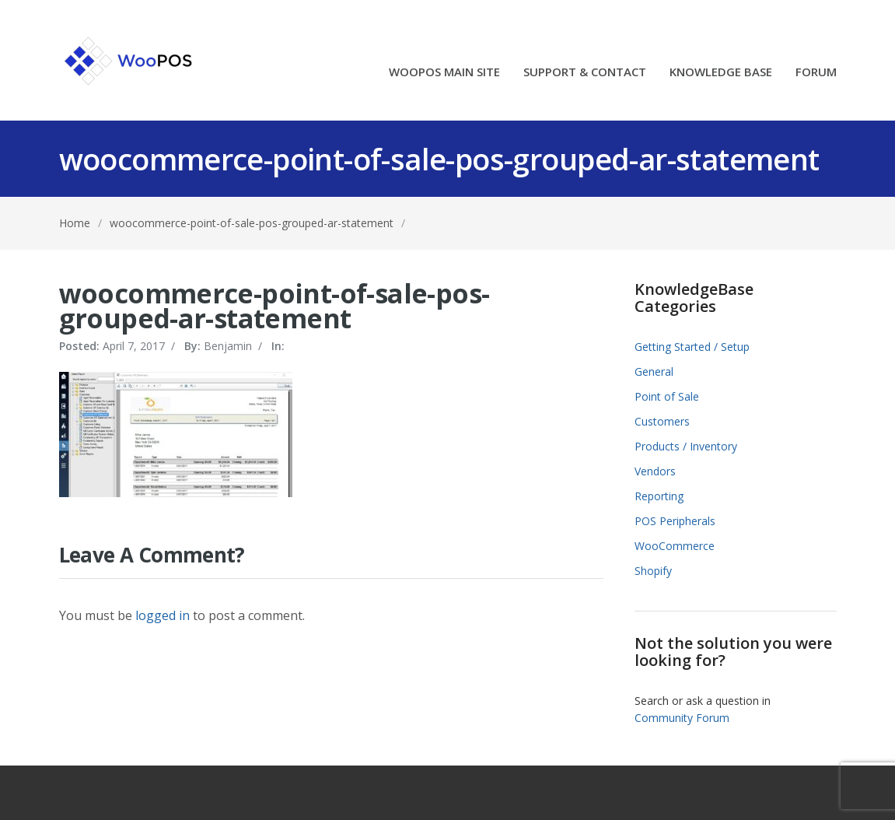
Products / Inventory (686, 446)
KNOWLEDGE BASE (721, 72)
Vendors (655, 471)
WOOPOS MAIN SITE (444, 72)
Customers (662, 421)
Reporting (659, 496)
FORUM (816, 72)
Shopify (653, 570)
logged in (162, 615)
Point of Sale (667, 396)
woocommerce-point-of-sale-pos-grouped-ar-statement (251, 223)
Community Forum (682, 717)
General (654, 371)
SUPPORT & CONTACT (584, 72)
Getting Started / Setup (692, 346)
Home (74, 223)
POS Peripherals (675, 520)
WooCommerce (675, 545)
